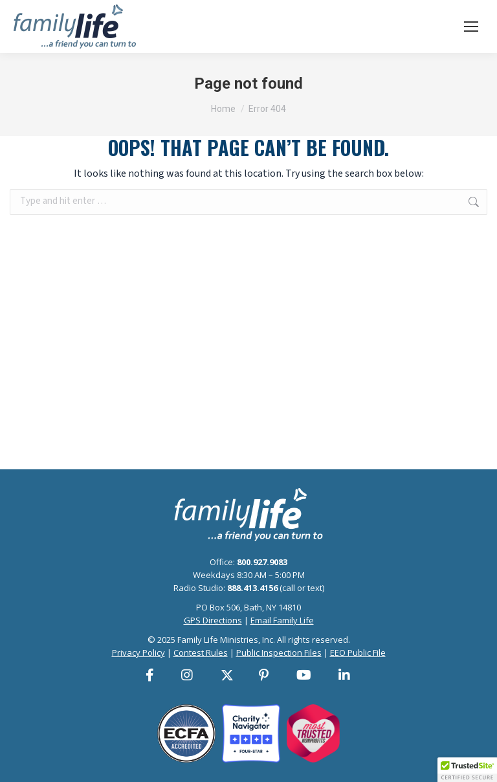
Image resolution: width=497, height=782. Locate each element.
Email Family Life (282, 620)
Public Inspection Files (279, 652)
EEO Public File (358, 652)
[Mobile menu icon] (471, 26)
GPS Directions (213, 620)
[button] (467, 769)
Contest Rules (200, 652)
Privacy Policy (138, 652)
